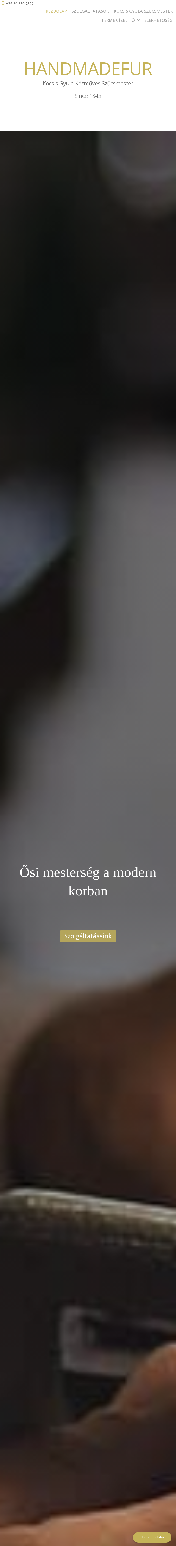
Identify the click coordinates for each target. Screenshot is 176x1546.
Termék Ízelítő (120, 20)
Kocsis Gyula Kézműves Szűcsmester (88, 83)
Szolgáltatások (90, 11)
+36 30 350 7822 (20, 3)
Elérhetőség (158, 20)
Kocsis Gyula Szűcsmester (143, 11)
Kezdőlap (56, 11)
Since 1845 (88, 95)
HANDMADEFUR (88, 67)
